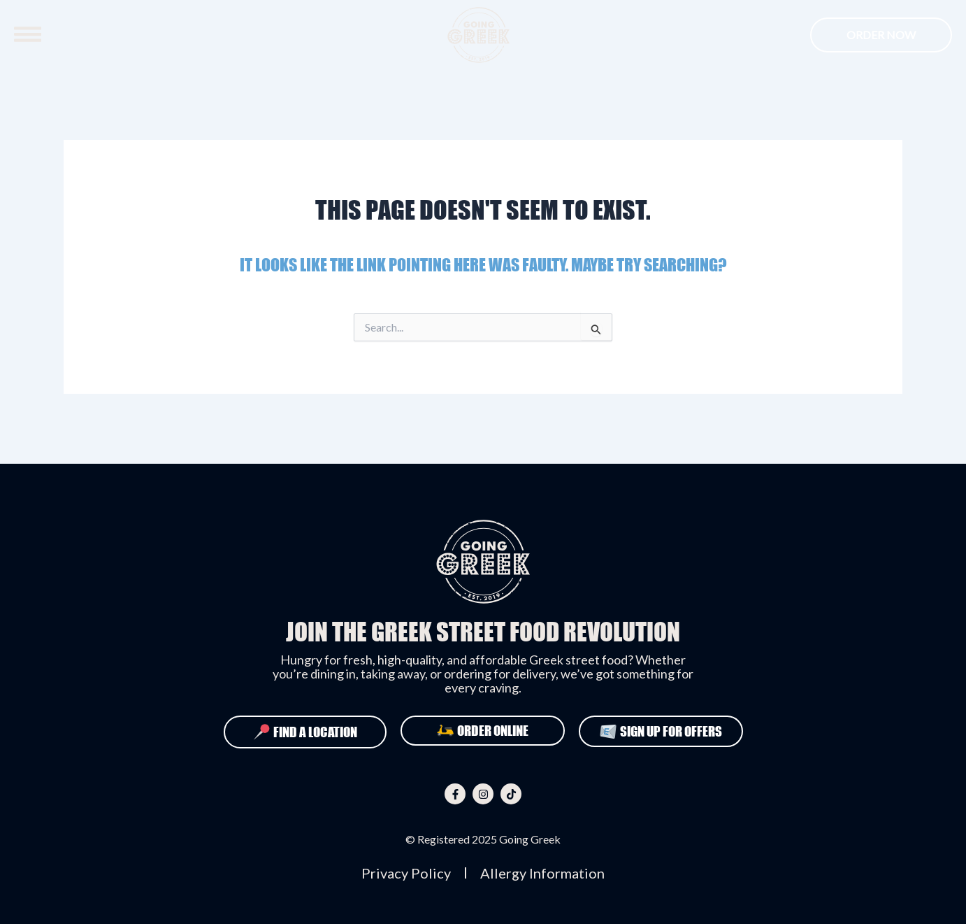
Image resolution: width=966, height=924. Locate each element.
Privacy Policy (406, 873)
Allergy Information (542, 873)
